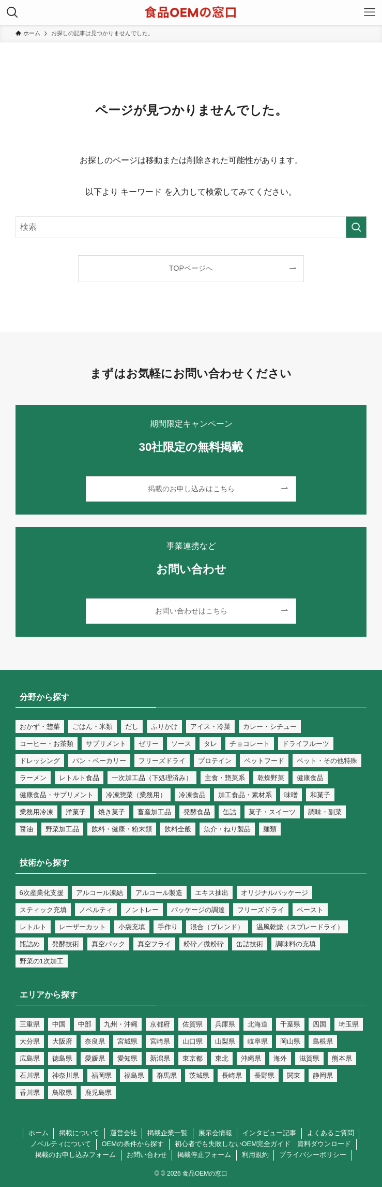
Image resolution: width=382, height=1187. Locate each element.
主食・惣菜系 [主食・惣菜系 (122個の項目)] (225, 778)
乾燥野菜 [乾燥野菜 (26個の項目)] (270, 778)
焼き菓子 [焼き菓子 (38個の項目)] (111, 812)
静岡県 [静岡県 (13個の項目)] (323, 1075)
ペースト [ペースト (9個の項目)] (310, 910)
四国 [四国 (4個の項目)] (319, 1024)
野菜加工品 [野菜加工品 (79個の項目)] (62, 829)
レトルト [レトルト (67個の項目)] (33, 927)
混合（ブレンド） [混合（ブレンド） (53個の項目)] (217, 927)
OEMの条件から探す (132, 1144)
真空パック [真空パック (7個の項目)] (108, 944)
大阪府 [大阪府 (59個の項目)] (62, 1041)
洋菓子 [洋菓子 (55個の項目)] (76, 812)
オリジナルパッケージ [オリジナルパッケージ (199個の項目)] (274, 893)
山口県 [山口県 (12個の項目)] (192, 1041)
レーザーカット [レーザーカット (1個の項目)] (82, 927)
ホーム (38, 1133)
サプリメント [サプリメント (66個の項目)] (106, 744)
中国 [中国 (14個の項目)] (59, 1024)
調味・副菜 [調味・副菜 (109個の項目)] (325, 812)
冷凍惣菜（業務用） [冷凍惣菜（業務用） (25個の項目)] (136, 795)
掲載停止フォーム (204, 1155)
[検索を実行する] (356, 227)
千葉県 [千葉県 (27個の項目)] (290, 1024)
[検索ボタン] (12, 12)
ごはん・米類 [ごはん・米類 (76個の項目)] (92, 726)
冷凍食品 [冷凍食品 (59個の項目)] (192, 795)
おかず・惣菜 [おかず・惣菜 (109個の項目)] (40, 726)
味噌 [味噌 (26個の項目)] (291, 795)
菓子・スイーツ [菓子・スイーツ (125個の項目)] (272, 812)
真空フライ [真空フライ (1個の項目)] (154, 944)
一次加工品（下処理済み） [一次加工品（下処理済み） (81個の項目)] (152, 778)
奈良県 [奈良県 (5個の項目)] (95, 1041)
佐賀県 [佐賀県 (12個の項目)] (192, 1024)
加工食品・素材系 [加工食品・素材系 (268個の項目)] (245, 795)
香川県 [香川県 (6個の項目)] (30, 1092)
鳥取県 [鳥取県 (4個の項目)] (62, 1092)
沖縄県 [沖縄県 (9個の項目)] (251, 1058)
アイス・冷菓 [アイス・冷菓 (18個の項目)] (210, 726)
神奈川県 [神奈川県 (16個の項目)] (65, 1075)
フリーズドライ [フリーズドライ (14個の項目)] (162, 761)
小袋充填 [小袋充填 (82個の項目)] (131, 927)
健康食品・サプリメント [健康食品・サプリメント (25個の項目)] (57, 795)
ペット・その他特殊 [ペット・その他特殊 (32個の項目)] (327, 761)
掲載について (79, 1133)
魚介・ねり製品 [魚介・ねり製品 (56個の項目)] (227, 829)
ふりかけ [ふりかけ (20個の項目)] (164, 726)
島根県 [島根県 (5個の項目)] (323, 1041)
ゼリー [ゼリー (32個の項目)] (149, 744)
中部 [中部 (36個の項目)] (84, 1024)
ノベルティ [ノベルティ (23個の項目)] (96, 910)
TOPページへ (191, 268)
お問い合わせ (147, 1155)
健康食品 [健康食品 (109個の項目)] (310, 778)
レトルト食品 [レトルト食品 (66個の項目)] (79, 778)
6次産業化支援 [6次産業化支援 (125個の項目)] (42, 893)
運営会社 (123, 1133)
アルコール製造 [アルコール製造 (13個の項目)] (158, 893)
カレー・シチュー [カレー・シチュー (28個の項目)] (270, 726)
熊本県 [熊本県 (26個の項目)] (342, 1058)
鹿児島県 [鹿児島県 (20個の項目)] (98, 1092)
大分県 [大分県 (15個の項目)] (30, 1041)
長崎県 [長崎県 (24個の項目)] (232, 1075)
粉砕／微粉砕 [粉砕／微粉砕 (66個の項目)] (204, 944)
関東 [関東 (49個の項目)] (293, 1075)
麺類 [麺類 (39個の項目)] (270, 829)
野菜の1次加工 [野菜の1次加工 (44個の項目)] (42, 961)
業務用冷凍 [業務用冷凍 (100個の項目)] (36, 812)
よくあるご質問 (330, 1133)
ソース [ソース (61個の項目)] (181, 744)
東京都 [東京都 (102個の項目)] (192, 1058)
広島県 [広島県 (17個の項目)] (30, 1058)
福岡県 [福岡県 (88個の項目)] (101, 1075)
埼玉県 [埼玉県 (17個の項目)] (349, 1024)
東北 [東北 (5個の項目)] (221, 1058)
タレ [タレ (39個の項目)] (210, 744)
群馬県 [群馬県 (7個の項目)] (167, 1075)
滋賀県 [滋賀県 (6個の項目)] (309, 1058)
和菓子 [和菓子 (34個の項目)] (320, 795)
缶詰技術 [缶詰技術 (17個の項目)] (249, 944)
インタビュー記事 (269, 1133)
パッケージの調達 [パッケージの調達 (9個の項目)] (198, 910)
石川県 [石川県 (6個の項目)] (30, 1075)
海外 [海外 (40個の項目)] (280, 1058)
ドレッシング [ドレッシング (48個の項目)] (40, 761)
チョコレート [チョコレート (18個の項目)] (250, 744)
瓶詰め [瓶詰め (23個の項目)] (30, 944)
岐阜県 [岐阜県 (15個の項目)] (258, 1041)
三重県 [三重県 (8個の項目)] (30, 1024)
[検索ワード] (191, 227)
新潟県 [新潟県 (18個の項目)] (160, 1058)
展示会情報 (215, 1133)
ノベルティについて (60, 1144)
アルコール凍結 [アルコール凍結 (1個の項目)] (99, 893)
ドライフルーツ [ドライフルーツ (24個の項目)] (305, 744)
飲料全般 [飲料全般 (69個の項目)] (177, 829)
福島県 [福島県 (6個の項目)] (134, 1075)
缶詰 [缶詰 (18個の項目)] (229, 812)
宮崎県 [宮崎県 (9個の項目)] (160, 1041)
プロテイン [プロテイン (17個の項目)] (215, 761)
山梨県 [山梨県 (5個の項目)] (225, 1041)
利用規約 (255, 1155)
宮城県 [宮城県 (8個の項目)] (127, 1041)
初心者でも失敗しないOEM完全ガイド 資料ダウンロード (263, 1144)
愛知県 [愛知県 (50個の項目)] (127, 1058)
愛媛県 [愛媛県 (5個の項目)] (95, 1058)
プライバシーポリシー (312, 1155)
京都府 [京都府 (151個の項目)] (160, 1024)
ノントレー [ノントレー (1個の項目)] (142, 910)
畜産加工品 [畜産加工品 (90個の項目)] (154, 812)
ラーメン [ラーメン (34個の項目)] (33, 778)
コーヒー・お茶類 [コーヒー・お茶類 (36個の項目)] (46, 744)
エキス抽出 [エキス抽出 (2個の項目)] (211, 893)
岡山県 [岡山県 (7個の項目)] (290, 1041)
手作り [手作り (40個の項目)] (168, 927)
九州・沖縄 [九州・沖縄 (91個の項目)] (120, 1024)
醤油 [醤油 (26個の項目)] (26, 829)
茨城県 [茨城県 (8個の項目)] (199, 1075)
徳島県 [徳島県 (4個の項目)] (62, 1058)
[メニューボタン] (369, 12)
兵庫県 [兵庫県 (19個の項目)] (225, 1024)
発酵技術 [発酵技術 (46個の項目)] (65, 944)
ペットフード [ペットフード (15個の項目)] (264, 761)
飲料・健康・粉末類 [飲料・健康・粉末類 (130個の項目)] (121, 829)
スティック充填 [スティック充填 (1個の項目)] (43, 910)
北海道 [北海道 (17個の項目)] (258, 1024)
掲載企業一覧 (167, 1133)
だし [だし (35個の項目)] (132, 726)
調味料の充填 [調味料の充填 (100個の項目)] (296, 944)
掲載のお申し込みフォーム (75, 1155)
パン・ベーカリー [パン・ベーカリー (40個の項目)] (99, 761)
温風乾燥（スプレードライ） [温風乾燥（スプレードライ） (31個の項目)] (300, 927)
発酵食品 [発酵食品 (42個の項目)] (197, 812)
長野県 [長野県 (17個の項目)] (264, 1075)
